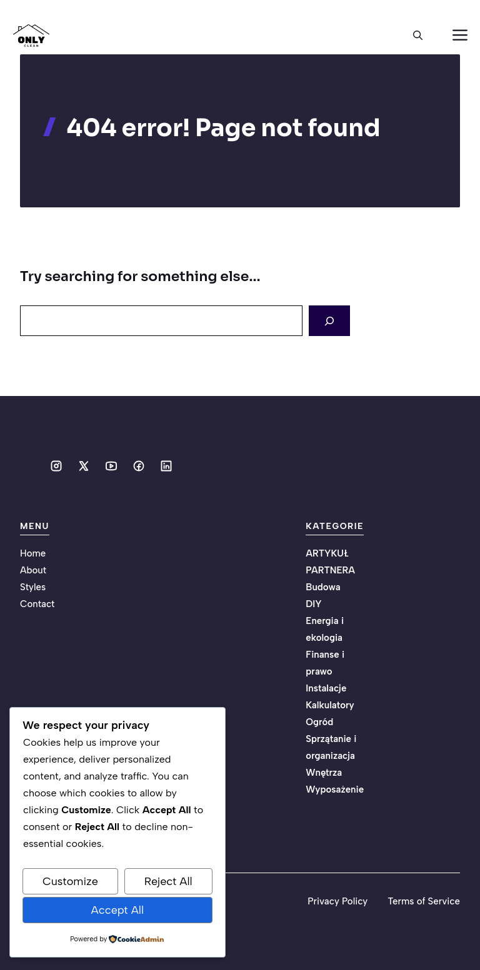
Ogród (319, 722)
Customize (70, 881)
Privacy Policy (338, 901)
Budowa (323, 587)
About (33, 570)
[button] (418, 35)
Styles (33, 587)
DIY (313, 604)
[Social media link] (56, 466)
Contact (37, 604)
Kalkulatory (330, 705)
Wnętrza (324, 772)
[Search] (329, 320)
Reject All (168, 881)
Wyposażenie (335, 789)
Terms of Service (424, 901)
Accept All (117, 910)
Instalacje (326, 688)
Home (33, 553)
